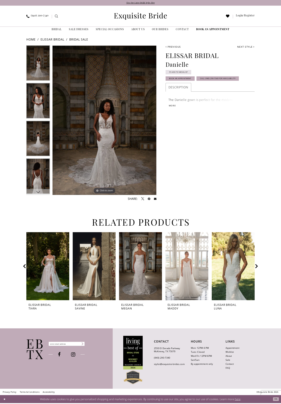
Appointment (232, 349)
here (237, 400)
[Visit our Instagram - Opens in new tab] (81, 356)
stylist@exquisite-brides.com (169, 365)
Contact (230, 365)
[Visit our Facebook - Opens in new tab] (66, 356)
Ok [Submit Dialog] (275, 400)
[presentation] (47, 267)
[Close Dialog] (5, 400)
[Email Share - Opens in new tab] (155, 200)
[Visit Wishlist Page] (228, 18)
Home (31, 41)
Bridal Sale (78, 41)
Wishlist (230, 353)
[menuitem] (37, 17)
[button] (245, 17)
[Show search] (56, 18)
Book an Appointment (186, 83)
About (229, 357)
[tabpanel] (38, 65)
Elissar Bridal (52, 41)
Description (178, 102)
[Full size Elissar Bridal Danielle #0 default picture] (104, 121)
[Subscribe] (96, 345)
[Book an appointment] (212, 30)
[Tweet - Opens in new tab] (142, 199)
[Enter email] (74, 345)
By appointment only (202, 365)
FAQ (228, 369)
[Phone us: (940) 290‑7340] (37, 17)
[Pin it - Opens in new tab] (149, 199)
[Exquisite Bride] (35, 350)
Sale (228, 361)
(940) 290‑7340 (162, 358)
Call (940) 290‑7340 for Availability (195, 92)
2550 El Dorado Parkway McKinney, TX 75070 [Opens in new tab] (167, 351)
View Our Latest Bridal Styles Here (140, 3)
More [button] (173, 121)
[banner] (140, 17)
